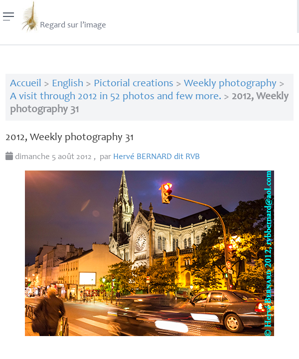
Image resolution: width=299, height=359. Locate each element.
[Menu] (8, 16)
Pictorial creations (133, 84)
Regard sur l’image (63, 16)
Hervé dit (156, 157)
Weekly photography (230, 84)
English (67, 84)
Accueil (25, 84)
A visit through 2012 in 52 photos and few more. (115, 97)
